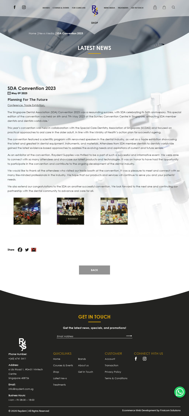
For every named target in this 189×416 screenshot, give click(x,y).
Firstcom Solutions (170, 410)
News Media (109, 8)
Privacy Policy (113, 371)
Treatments (123, 8)
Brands (46, 8)
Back (94, 270)
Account (110, 358)
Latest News (60, 378)
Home (56, 358)
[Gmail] (34, 250)
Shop (94, 22)
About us (83, 365)
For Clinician (78, 8)
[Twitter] (27, 250)
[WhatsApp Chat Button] (179, 392)
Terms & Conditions (116, 378)
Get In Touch (137, 8)
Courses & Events (61, 8)
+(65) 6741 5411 (17, 358)
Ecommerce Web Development (139, 410)
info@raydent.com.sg (20, 388)
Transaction (111, 365)
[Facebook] (20, 250)
